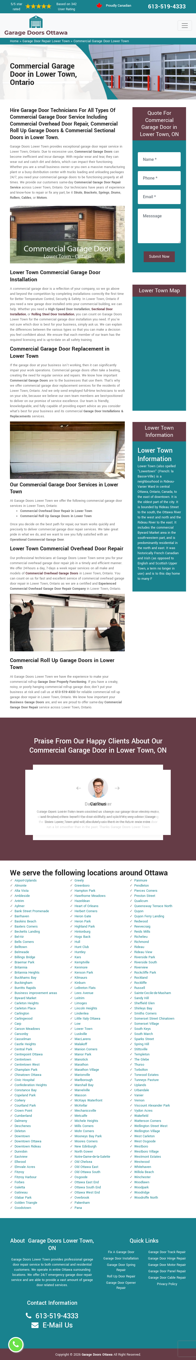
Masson (80, 1095)
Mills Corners (84, 1126)
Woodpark (141, 1187)
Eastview (21, 1156)
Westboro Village (146, 1151)
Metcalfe (81, 1115)
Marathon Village (87, 1069)
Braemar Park (24, 962)
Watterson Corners (147, 1121)
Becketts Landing (27, 931)
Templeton (142, 1054)
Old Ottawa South (87, 1172)
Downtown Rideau (28, 1146)
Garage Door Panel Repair (167, 1271)
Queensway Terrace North (153, 906)
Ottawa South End (88, 1187)
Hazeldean (82, 901)
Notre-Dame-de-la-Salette (92, 1156)
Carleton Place (25, 1008)
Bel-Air (19, 936)
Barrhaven (22, 916)
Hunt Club (82, 947)
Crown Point (23, 1110)
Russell (139, 988)
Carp (18, 1023)
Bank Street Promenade (32, 911)
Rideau (139, 947)
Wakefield (141, 1115)
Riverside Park (144, 957)
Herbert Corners (86, 911)
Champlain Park (26, 1069)
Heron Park (83, 921)
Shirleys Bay (143, 1008)
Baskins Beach (25, 921)
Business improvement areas (36, 993)
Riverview (141, 967)
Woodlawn (141, 1182)
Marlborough (84, 1080)
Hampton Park (85, 890)
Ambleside (22, 896)
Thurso (139, 1064)
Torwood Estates (146, 1075)
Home (14, 41)
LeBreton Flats (85, 988)
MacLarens (83, 1039)
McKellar (81, 1105)
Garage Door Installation (121, 1258)
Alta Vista (22, 890)
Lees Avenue (84, 993)
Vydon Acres (143, 1110)
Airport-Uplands (26, 880)
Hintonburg (82, 931)
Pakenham (82, 1202)
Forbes (19, 1182)
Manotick (81, 1059)
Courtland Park (25, 1105)
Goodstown (23, 1208)
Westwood (142, 1162)
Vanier (138, 1095)
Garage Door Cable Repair (167, 1277)
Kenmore (81, 967)
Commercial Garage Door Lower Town (101, 41)
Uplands (140, 1085)
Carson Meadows (27, 1029)
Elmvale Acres (25, 1167)
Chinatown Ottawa (28, 1075)
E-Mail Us (58, 1325)
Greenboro (82, 885)
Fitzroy (19, 1172)
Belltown (21, 947)
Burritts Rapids (25, 988)
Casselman (23, 1039)
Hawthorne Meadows (90, 896)
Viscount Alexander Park (152, 1105)
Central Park (23, 1049)
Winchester (142, 1177)
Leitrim (79, 998)
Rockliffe (140, 982)
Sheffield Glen (144, 1003)
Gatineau (21, 1192)
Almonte (21, 885)
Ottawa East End (87, 1182)
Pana (78, 1208)
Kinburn (80, 982)
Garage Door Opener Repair (121, 1285)
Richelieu (141, 936)
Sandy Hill (141, 998)
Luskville (81, 1034)
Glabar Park (23, 1197)
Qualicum (141, 901)
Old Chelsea (83, 1162)
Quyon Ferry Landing (149, 916)
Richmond (141, 942)
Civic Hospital (24, 1080)
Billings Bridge (25, 957)
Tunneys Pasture (146, 1080)
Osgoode (81, 1177)
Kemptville (82, 962)
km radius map (159, 353)
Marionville (82, 1075)
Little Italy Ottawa (87, 1018)
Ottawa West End (87, 1192)
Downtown (22, 1136)
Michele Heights (86, 1121)
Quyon (138, 911)
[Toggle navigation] (185, 25)
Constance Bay (25, 1090)
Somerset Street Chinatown (154, 1018)
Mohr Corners (84, 1131)
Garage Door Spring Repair (121, 1267)
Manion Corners (86, 1049)
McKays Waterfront (88, 1100)
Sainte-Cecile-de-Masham (152, 993)
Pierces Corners (145, 890)
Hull (77, 942)
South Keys (142, 1029)
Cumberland (23, 1115)
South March (143, 1034)
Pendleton (141, 885)
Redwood (141, 921)
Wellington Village (147, 1131)
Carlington (22, 1013)
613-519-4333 (167, 7)
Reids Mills (142, 931)
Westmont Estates (147, 1156)
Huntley (80, 952)
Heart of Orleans (87, 906)
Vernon (139, 1100)
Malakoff (81, 1044)
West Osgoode (145, 1141)
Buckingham (23, 982)
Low (78, 1023)
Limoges (81, 1003)
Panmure (140, 880)
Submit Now (159, 256)
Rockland (141, 977)
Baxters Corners (26, 926)
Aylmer (19, 906)
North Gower (84, 1151)
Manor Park (83, 1054)
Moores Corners (86, 1141)
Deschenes (23, 1126)
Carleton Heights (27, 1003)
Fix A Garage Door (121, 1252)
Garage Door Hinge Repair (167, 1258)
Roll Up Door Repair (121, 1276)
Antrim (19, 901)
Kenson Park (84, 972)
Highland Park (85, 926)
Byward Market (25, 998)
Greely (79, 880)
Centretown (23, 1059)
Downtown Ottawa (28, 1141)
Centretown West (27, 1064)
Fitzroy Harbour (25, 1177)
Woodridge (142, 1192)
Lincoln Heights (86, 1008)
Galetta (20, 1187)
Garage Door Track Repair (167, 1252)
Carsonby (21, 1034)
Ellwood (20, 1162)
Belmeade (22, 952)
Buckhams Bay (25, 977)
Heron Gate (83, 916)
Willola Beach (144, 1172)
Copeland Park (25, 1095)
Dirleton (20, 1131)
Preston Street (144, 896)
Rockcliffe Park (145, 972)
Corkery (20, 1100)
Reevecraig (142, 926)
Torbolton (141, 1069)
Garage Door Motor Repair (167, 1265)
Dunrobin (21, 1151)
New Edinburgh (85, 1146)
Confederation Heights (31, 1085)
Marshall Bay (84, 1085)
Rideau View (143, 952)
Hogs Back (82, 936)
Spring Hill (141, 1044)
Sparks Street (144, 1039)
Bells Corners (24, 942)
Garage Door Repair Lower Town (46, 41)
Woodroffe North (146, 1197)
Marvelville (82, 1090)
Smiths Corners (145, 1013)
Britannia (21, 967)
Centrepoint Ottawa (29, 1054)
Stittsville (141, 1049)
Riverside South (145, 962)
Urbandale (141, 1090)
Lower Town (83, 1029)
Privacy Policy (167, 1284)
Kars (78, 957)
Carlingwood (23, 1018)
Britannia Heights (27, 972)
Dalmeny (21, 1121)
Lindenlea (82, 1013)
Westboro (141, 1146)
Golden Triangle (26, 1202)
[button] (82, 788)
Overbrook (82, 1197)
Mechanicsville (85, 1110)
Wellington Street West (150, 1126)
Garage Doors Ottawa (98, 1354)
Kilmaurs (81, 977)
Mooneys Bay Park (88, 1136)
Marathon (81, 1064)
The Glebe (141, 1059)
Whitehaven (142, 1167)
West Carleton (144, 1136)
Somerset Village (146, 1023)
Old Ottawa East (86, 1167)
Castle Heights (25, 1044)
